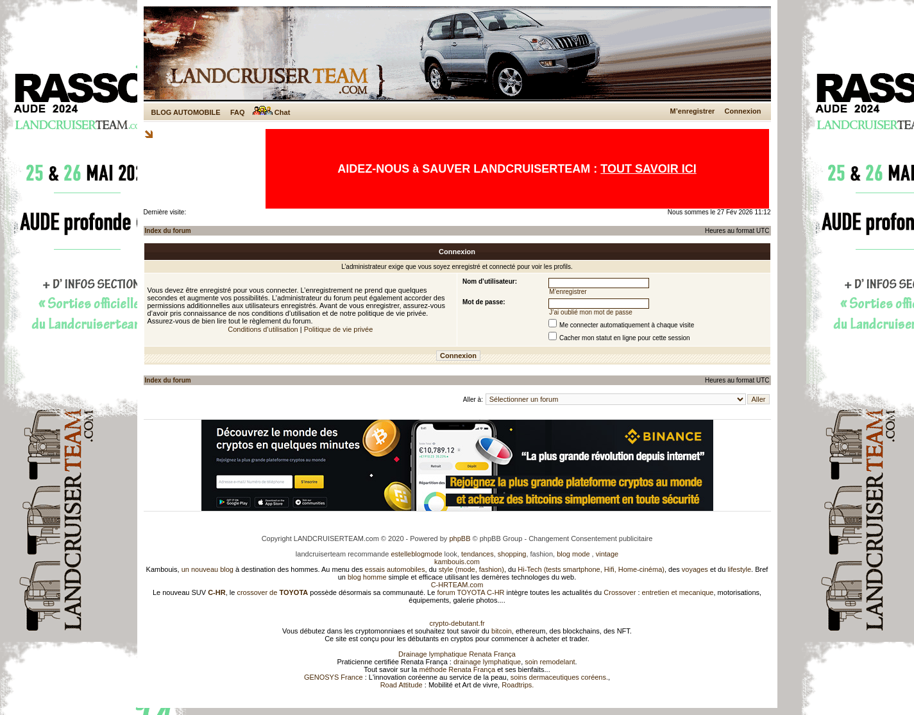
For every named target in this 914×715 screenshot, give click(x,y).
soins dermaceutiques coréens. (559, 677)
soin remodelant (550, 662)
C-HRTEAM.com (457, 585)
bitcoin (501, 631)
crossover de (271, 592)
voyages (695, 569)
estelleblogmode (416, 554)
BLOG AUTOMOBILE (186, 112)
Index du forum (168, 230)
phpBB (459, 538)
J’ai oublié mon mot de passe (590, 312)
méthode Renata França (457, 669)
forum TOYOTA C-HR (470, 592)
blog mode (573, 554)
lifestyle (739, 569)
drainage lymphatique (487, 662)
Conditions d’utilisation (263, 329)
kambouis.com (457, 561)
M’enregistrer (692, 111)
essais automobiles (395, 569)
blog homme (367, 577)
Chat (272, 112)
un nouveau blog (207, 569)
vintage (607, 554)
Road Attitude (401, 685)
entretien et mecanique (678, 592)
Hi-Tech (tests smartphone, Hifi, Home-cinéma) (591, 569)
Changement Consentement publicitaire (590, 538)
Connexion (743, 111)
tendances (477, 554)
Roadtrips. (518, 685)
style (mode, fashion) (471, 569)
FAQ (237, 112)
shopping (512, 554)
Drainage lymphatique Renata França (457, 654)
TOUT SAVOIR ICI (648, 168)
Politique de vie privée (338, 329)
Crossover (620, 592)
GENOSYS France (333, 677)
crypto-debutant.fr (456, 623)
